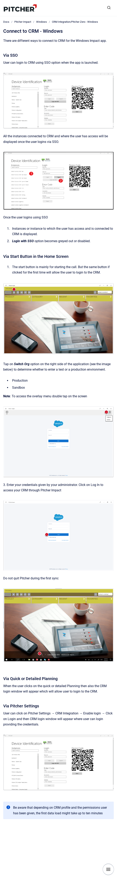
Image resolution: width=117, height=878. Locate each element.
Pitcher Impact (22, 21)
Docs (6, 21)
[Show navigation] (108, 869)
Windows (41, 21)
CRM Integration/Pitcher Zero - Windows (75, 21)
